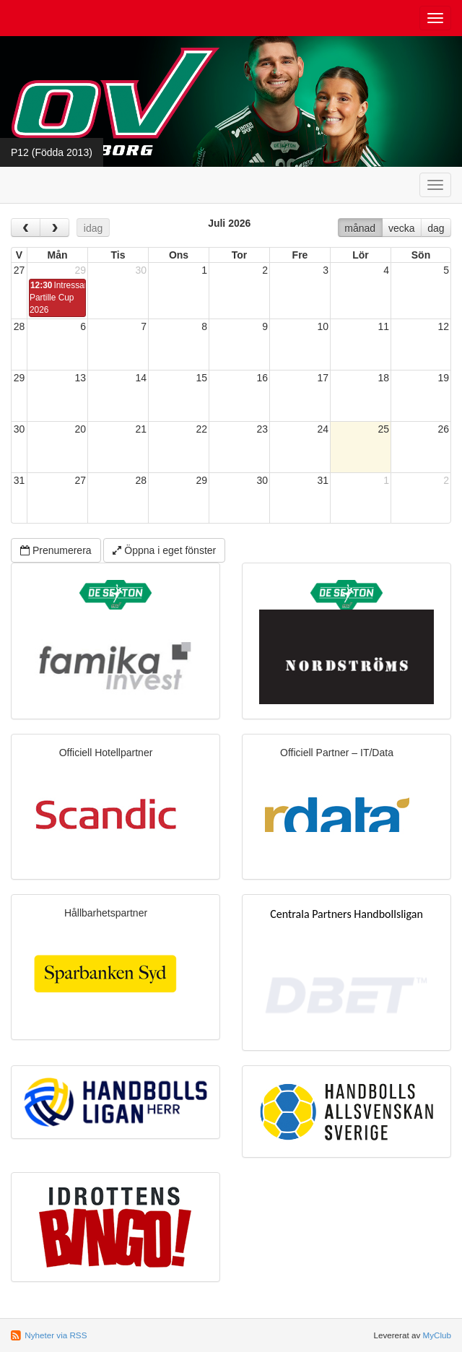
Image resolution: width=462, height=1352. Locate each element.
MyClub (436, 1335)
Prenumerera (56, 550)
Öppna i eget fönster (164, 550)
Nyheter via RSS (56, 1335)
